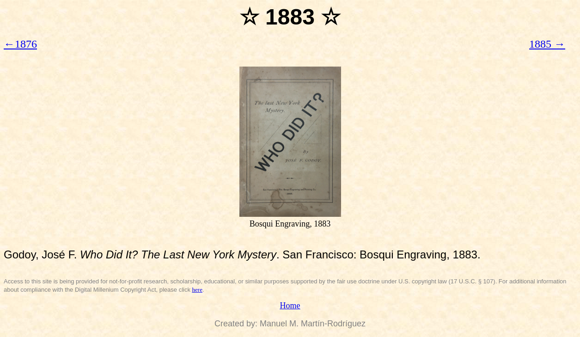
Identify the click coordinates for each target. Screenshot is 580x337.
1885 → (547, 44)
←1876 (20, 44)
